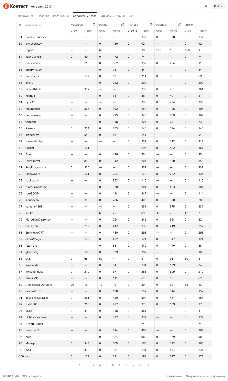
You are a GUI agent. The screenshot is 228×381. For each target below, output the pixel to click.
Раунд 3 (163, 25)
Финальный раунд (113, 16)
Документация (196, 376)
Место (90, 30)
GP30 (76, 30)
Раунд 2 (135, 25)
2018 (132, 16)
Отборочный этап (85, 16)
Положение (26, 16)
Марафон (79, 25)
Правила (43, 16)
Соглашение (174, 376)
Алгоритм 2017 (41, 6)
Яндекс (35, 376)
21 (140, 364)
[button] (33, 25)
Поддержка (217, 376)
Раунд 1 (106, 25)
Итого (191, 25)
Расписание (61, 16)
